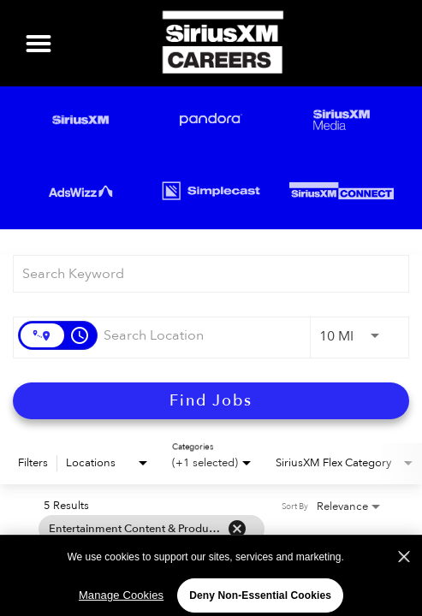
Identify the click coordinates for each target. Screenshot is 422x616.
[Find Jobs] (211, 400)
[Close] (404, 569)
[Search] (211, 400)
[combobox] (202, 273)
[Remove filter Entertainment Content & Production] (237, 529)
